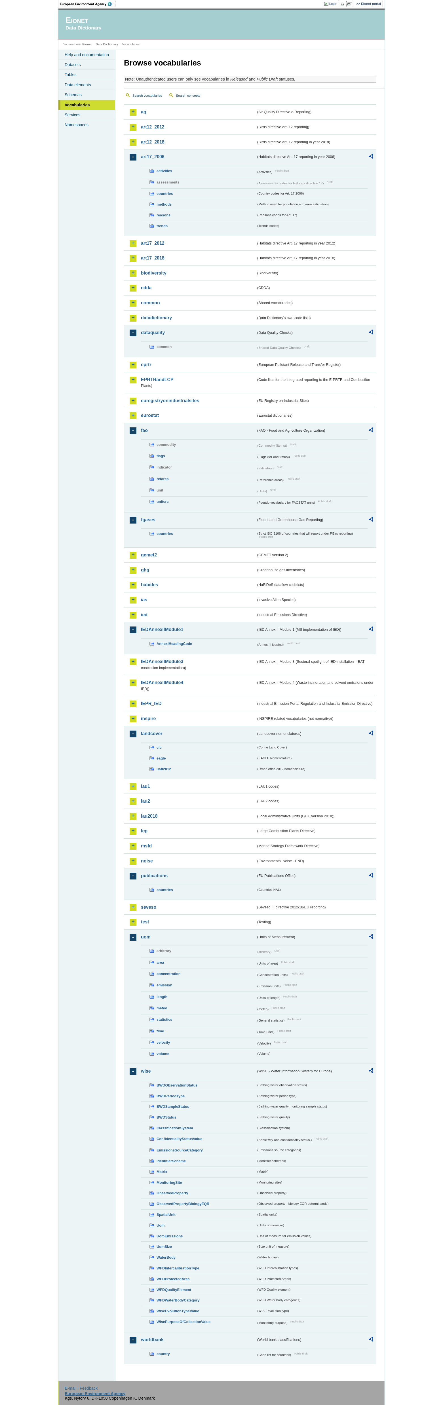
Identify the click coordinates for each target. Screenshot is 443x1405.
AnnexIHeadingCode (174, 644)
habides (149, 584)
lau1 (145, 786)
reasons (163, 215)
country (163, 1354)
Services (72, 115)
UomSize (164, 1246)
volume (163, 1054)
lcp (144, 830)
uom (146, 936)
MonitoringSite (169, 1182)
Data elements (78, 85)
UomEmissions (170, 1236)
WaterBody (166, 1257)
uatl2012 (164, 769)
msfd (146, 845)
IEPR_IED (151, 703)
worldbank (152, 1339)
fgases (148, 519)
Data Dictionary (107, 44)
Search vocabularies (147, 95)
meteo (162, 1008)
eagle (161, 758)
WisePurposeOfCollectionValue (183, 1322)
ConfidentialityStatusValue (179, 1139)
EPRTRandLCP (157, 379)
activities (164, 171)
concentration (169, 974)
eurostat (150, 415)
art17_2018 (152, 258)
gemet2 (149, 554)
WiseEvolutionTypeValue (178, 1311)
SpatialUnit (166, 1214)
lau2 (145, 801)
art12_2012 (152, 127)
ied (144, 614)
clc (159, 747)
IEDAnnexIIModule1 (162, 629)
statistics (164, 1019)
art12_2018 (152, 142)
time (160, 1031)
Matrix (162, 1172)
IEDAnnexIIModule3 (162, 661)
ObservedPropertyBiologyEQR (183, 1204)
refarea (163, 479)
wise (146, 1071)
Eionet (87, 44)
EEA (88, 4)
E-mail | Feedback (81, 1388)
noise (147, 860)
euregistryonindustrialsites (170, 400)
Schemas (73, 94)
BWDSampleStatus (173, 1106)
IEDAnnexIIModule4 (162, 682)
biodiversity (153, 273)
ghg (145, 570)
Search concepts (188, 95)
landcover (152, 733)
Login (333, 3)
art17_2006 (152, 156)
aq (143, 111)
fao (144, 430)
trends (162, 226)
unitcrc (163, 501)
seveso (148, 907)
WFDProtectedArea (173, 1279)
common (150, 302)
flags (161, 456)
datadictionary (156, 317)
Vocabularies (77, 105)
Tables (71, 74)
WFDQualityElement (174, 1290)
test (145, 921)
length (162, 997)
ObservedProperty (172, 1193)
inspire (148, 718)
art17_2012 (152, 243)
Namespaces (76, 125)
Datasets (73, 64)
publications (154, 875)
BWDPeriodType (171, 1096)
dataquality (153, 332)
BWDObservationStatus (177, 1085)
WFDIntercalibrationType (178, 1268)
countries (165, 193)
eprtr (146, 364)
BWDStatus (166, 1117)
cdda (146, 287)
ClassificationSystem (175, 1128)
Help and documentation (87, 54)
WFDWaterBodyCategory (178, 1300)
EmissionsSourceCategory (180, 1150)
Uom (160, 1225)
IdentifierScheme (171, 1161)
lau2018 (149, 816)
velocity (163, 1042)
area (160, 962)
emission (164, 985)
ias (144, 599)
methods (164, 204)
